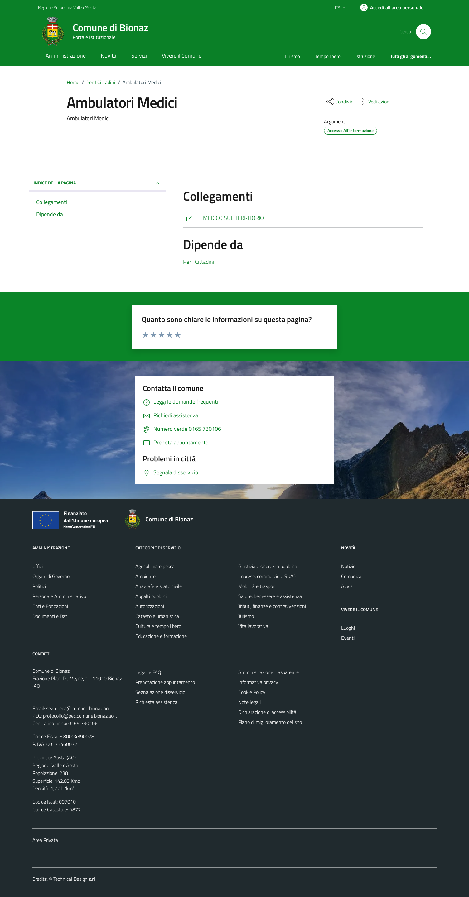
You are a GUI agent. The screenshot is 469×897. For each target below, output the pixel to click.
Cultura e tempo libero (158, 626)
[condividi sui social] (340, 102)
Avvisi (347, 586)
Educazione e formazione (161, 636)
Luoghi (348, 628)
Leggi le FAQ (148, 672)
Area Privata (45, 840)
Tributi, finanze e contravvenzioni (272, 606)
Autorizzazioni (149, 606)
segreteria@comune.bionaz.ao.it (79, 708)
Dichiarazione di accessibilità (267, 712)
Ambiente (145, 576)
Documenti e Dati (50, 616)
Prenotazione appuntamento (165, 682)
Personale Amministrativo (59, 596)
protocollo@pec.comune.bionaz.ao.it (80, 715)
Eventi (348, 638)
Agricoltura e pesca (155, 566)
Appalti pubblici (151, 596)
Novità (108, 55)
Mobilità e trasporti (257, 586)
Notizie (348, 566)
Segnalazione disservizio (160, 692)
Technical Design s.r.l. (74, 879)
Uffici (37, 566)
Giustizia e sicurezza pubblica (267, 566)
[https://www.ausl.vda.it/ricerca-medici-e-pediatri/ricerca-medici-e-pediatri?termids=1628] (303, 218)
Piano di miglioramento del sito (270, 722)
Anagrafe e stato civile (158, 586)
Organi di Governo (51, 576)
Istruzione (365, 56)
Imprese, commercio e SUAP (267, 576)
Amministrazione (66, 55)
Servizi (139, 55)
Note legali (249, 702)
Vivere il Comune (181, 55)
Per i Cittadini (198, 262)
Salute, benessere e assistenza (270, 596)
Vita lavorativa (253, 626)
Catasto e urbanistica (157, 616)
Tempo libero (328, 56)
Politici (39, 586)
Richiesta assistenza (156, 702)
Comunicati (352, 576)
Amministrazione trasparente (268, 672)
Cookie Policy (251, 692)
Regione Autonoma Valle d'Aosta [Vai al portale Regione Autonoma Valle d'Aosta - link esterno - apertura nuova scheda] (67, 7)
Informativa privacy (258, 682)
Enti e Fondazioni (50, 606)
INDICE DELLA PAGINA (97, 183)
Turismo (292, 56)
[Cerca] (423, 31)
